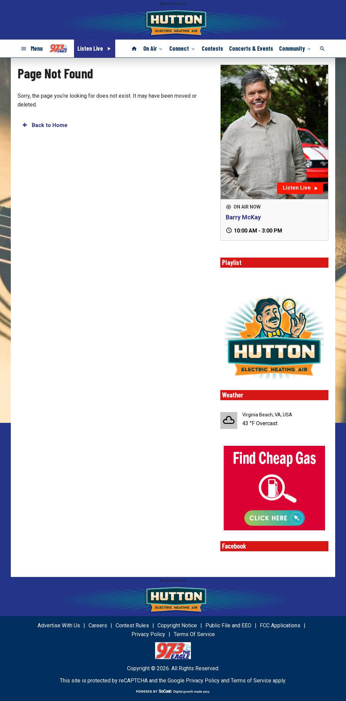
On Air (153, 48)
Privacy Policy (203, 680)
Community (295, 48)
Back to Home (45, 125)
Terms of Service (251, 680)
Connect (182, 48)
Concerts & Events (251, 48)
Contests (212, 48)
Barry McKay (243, 217)
